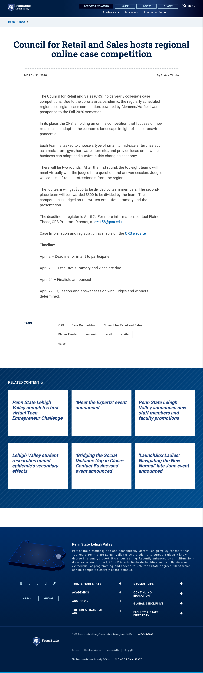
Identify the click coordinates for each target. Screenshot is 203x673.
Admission (80, 601)
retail (108, 334)
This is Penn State (86, 583)
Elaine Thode (67, 334)
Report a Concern (96, 6)
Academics (109, 12)
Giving (168, 6)
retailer (124, 334)
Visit (124, 6)
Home (11, 21)
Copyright (128, 650)
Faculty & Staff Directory (146, 614)
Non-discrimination (93, 650)
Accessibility (113, 650)
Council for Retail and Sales (123, 325)
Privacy (75, 650)
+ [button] (120, 583)
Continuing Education (142, 594)
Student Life (143, 583)
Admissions (131, 12)
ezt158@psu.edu (108, 222)
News (22, 21)
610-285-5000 (145, 634)
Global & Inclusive (148, 603)
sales (62, 343)
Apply (146, 6)
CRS (61, 325)
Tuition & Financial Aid (87, 611)
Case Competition (84, 325)
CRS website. (136, 233)
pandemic (90, 334)
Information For (153, 12)
